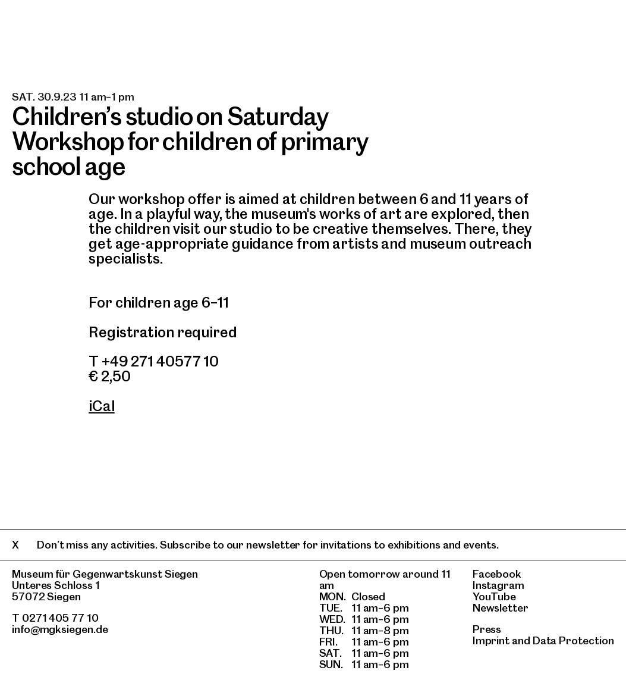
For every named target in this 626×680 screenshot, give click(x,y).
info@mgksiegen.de (60, 629)
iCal (102, 406)
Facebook (497, 574)
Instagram (498, 585)
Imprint (491, 640)
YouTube (494, 596)
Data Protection (573, 640)
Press (487, 629)
